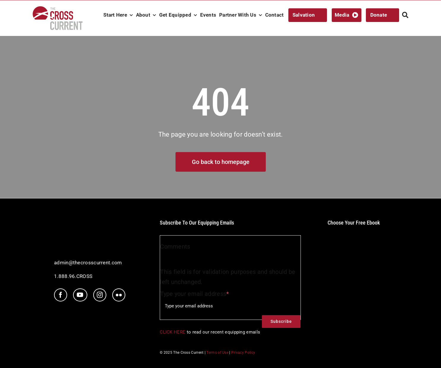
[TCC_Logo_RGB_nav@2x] (58, 9)
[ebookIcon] (354, 232)
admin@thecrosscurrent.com (88, 263)
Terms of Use (217, 352)
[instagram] (99, 294)
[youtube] (80, 294)
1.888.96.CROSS (73, 276)
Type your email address (194, 293)
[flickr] (118, 294)
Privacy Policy (243, 352)
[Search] (405, 15)
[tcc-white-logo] (79, 222)
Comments (175, 246)
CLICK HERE (172, 332)
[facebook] (60, 294)
